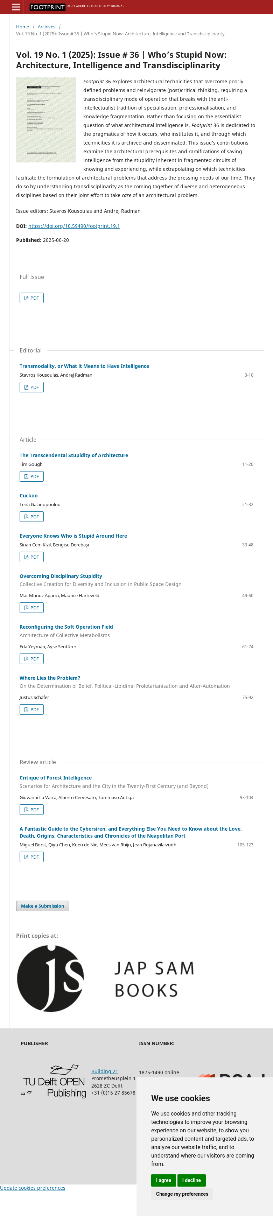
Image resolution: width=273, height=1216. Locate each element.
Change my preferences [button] (182, 1194)
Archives (46, 26)
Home (22, 26)
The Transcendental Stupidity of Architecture (74, 455)
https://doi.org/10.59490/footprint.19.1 (74, 226)
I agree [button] (163, 1180)
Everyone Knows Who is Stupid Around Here (73, 535)
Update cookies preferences (32, 1187)
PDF (34, 298)
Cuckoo (29, 495)
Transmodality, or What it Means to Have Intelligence (84, 366)
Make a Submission (42, 906)
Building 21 (104, 1071)
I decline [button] (191, 1180)
